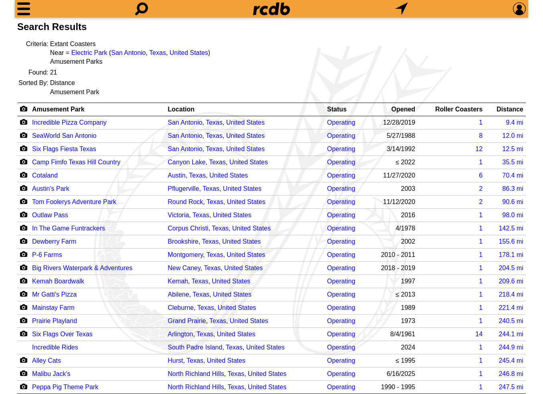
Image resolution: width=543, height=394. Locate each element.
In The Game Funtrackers (68, 228)
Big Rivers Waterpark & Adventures (82, 268)
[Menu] (23, 8)
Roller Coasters (458, 109)
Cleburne (181, 307)
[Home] (271, 8)
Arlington (180, 334)
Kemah (178, 281)
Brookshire (183, 241)
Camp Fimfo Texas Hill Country (76, 162)
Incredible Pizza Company (69, 122)
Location (181, 109)
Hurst (175, 360)
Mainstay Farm (53, 307)
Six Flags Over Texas (62, 334)
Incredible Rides (55, 347)
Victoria (178, 215)
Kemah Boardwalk (58, 281)
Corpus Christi (188, 228)
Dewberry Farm (54, 241)
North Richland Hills (196, 373)
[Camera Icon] (23, 122)
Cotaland (45, 175)
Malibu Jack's (51, 373)
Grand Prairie (187, 320)
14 (479, 334)
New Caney (184, 268)
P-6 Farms (47, 254)
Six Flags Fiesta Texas (64, 148)
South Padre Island (195, 347)
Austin (176, 175)
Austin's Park (50, 188)
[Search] (141, 8)
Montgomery (185, 254)
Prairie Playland (54, 320)
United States (189, 52)
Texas (157, 52)
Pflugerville (183, 188)
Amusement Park (58, 109)
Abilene (178, 294)
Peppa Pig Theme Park (65, 387)
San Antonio (128, 52)
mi (514, 122)
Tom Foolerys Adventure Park (74, 201)
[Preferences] (519, 8)
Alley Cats (46, 360)
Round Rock (185, 201)
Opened (403, 109)
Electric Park (89, 52)
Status (337, 109)
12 (479, 148)
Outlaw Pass (50, 215)
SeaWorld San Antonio (64, 135)
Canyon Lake (186, 162)
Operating (341, 122)
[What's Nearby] (401, 8)
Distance (509, 109)
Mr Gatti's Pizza (54, 294)
